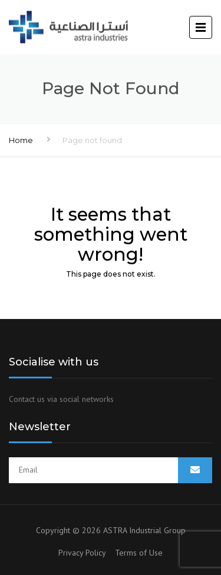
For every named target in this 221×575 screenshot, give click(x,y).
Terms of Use (139, 552)
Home (21, 140)
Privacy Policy (86, 552)
